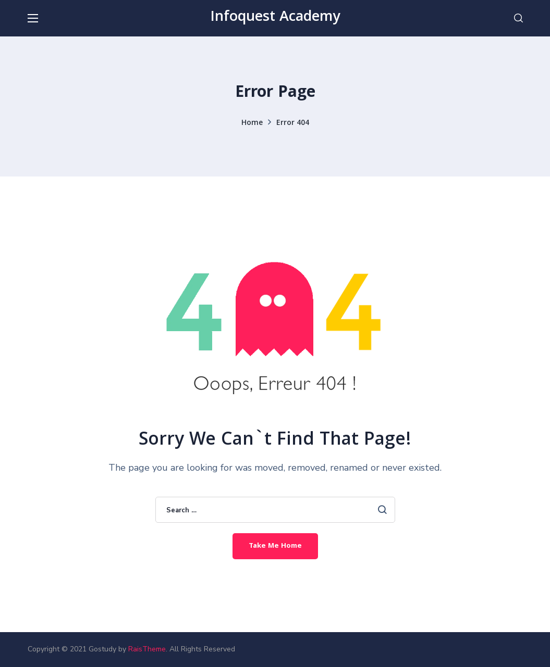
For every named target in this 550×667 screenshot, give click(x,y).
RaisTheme (147, 649)
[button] (518, 18)
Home (252, 123)
